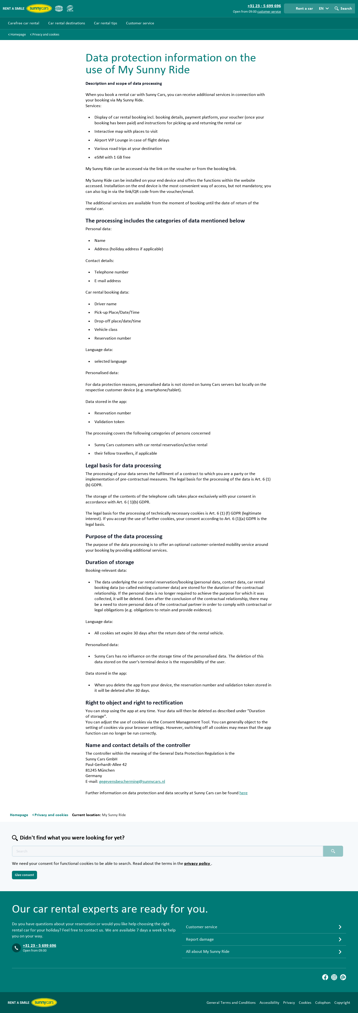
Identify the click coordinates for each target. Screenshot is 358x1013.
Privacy (289, 1003)
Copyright (342, 1003)
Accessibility (269, 1003)
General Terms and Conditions (231, 1003)
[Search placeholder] (333, 851)
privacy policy (197, 863)
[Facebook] (325, 977)
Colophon (322, 1003)
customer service (269, 11)
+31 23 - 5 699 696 (39, 945)
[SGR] (70, 8)
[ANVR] (59, 8)
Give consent (24, 875)
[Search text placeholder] (167, 851)
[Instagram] (334, 977)
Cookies (305, 1003)
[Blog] (343, 977)
